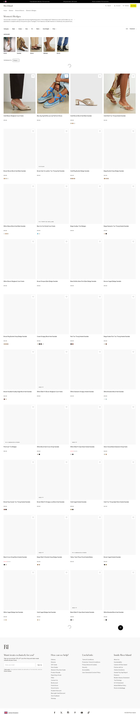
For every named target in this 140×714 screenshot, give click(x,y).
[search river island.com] (108, 5)
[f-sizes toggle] (27, 29)
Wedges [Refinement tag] (16, 60)
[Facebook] (54, 712)
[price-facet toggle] (55, 29)
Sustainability (118, 662)
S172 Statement (119, 683)
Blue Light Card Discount (58, 693)
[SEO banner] (39, 20)
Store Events (55, 688)
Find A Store (54, 685)
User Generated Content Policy (91, 672)
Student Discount (56, 690)
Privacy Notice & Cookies (89, 664)
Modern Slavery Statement (122, 677)
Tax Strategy (118, 680)
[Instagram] (68, 712)
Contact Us (54, 680)
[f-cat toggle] (7, 29)
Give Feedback (55, 696)
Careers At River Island (120, 664)
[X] (61, 712)
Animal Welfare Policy (120, 685)
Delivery (53, 659)
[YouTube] (82, 712)
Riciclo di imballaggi (119, 688)
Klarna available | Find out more (100, 1)
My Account (54, 683)
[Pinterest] (75, 712)
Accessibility (86, 670)
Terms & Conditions (88, 659)
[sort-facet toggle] (130, 29)
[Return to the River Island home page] (9, 5)
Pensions (116, 675)
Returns (53, 662)
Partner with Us (118, 667)
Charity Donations (119, 670)
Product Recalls (55, 672)
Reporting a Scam (56, 675)
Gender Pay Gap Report (121, 672)
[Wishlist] (33, 76)
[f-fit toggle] (33, 29)
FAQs (52, 677)
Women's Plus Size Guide (58, 670)
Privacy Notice (7, 671)
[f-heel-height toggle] (46, 29)
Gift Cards (54, 664)
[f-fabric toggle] (38, 29)
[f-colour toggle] (21, 29)
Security (84, 667)
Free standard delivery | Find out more (40, 1)
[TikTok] (89, 712)
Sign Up (39, 665)
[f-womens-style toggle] (14, 29)
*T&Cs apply (7, 669)
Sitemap (53, 698)
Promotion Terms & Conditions (91, 662)
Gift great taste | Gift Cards (70, 1)
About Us (116, 659)
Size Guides (54, 667)
